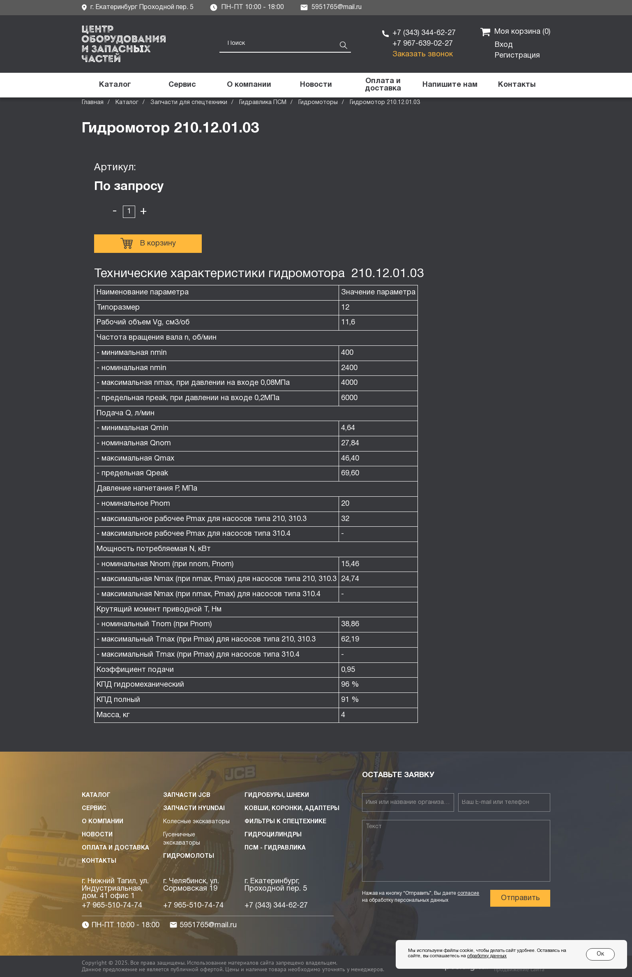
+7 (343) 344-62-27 (424, 33)
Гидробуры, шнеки (276, 795)
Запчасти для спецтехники (188, 102)
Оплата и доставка (115, 848)
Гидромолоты (188, 856)
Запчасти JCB (186, 795)
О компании (102, 821)
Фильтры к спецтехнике (285, 821)
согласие (468, 893)
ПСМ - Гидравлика (275, 848)
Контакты (99, 861)
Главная (93, 102)
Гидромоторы (318, 102)
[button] (449, 85)
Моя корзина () (515, 32)
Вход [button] (504, 45)
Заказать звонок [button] (422, 54)
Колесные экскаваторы (196, 821)
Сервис (94, 808)
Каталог (126, 102)
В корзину (148, 243)
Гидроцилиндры (273, 835)
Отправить (520, 898)
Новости (97, 835)
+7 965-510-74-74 (112, 905)
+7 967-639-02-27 (422, 43)
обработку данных (487, 956)
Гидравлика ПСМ (262, 102)
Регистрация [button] (517, 55)
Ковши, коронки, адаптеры (291, 808)
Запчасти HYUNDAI (194, 808)
